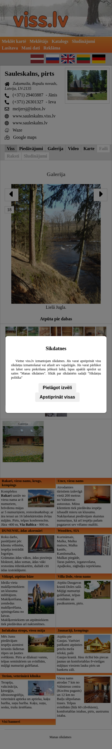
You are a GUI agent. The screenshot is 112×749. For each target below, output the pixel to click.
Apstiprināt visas (57, 397)
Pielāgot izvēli (57, 387)
